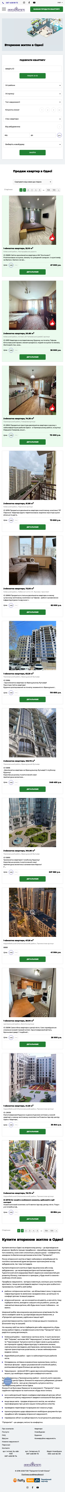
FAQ (3, 1435)
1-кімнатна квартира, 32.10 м (18, 248)
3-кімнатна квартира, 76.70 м (18, 1193)
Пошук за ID (32, 76)
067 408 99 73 (12, 3)
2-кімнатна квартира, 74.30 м (18, 418)
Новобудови (40, 1432)
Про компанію (8, 1429)
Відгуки (5, 1438)
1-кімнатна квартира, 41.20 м (18, 1105)
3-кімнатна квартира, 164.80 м (19, 850)
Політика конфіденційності (32, 1474)
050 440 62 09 (54, 1454)
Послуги (5, 1432)
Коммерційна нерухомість (45, 1438)
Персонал (6, 1445)
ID (4, 425)
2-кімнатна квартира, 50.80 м (18, 333)
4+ (59, 110)
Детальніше (32, 272)
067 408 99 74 (11, 1456)
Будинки (38, 1435)
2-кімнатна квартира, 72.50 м (18, 588)
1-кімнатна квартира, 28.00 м (18, 1020)
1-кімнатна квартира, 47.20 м (18, 940)
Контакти (6, 1448)
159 (54, 190)
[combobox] (32, 85)
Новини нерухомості (10, 1442)
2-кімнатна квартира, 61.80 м (18, 503)
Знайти (32, 152)
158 (48, 190)
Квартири (38, 1429)
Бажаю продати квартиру (46, 9)
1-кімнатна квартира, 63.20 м (18, 673)
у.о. (59, 135)
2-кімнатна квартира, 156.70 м (19, 760)
